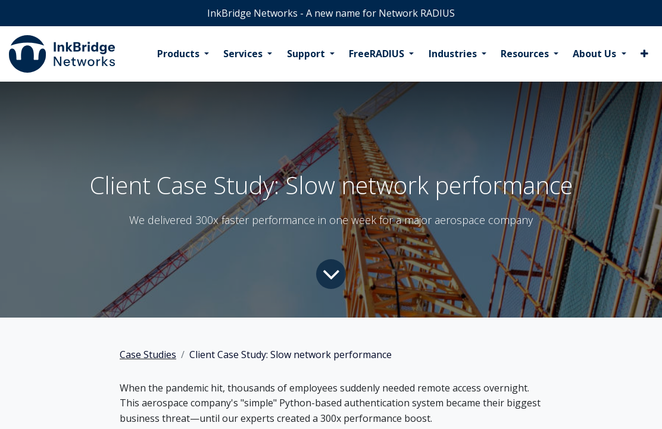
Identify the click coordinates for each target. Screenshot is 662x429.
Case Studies (148, 354)
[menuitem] (183, 54)
